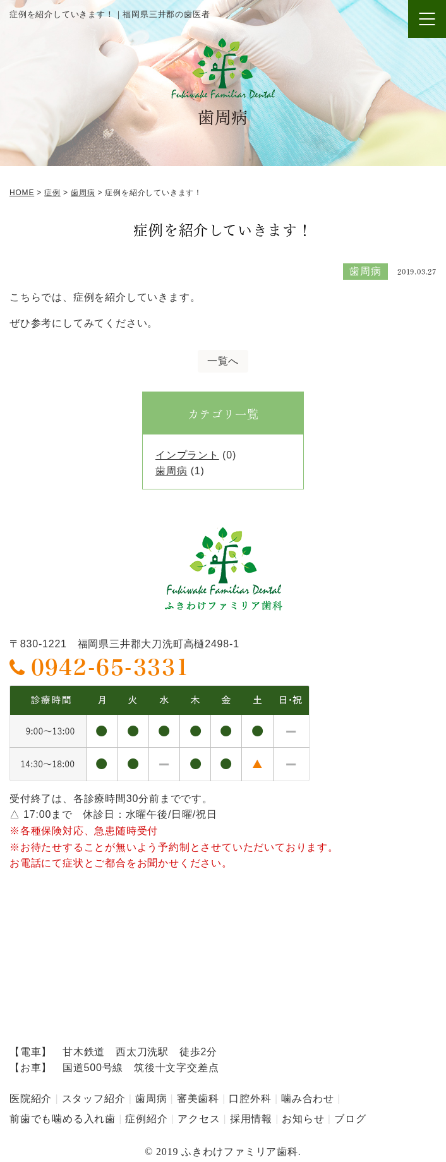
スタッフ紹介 (94, 1098)
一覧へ (223, 361)
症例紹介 (146, 1118)
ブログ (350, 1118)
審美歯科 (198, 1098)
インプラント (187, 455)
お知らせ (303, 1118)
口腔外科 (250, 1098)
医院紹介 (30, 1098)
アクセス (199, 1118)
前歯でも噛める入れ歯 (62, 1118)
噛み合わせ (307, 1098)
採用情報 (251, 1118)
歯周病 (171, 470)
